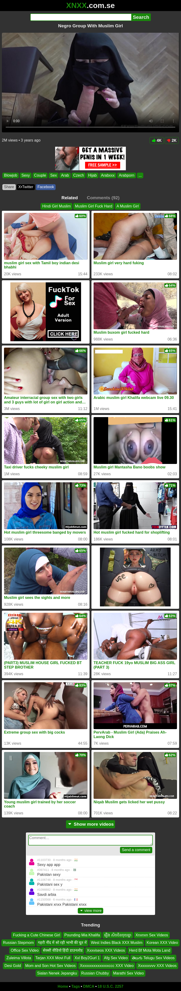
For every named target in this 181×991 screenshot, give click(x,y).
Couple (40, 175)
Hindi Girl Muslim (56, 206)
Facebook (45, 187)
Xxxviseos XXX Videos (106, 950)
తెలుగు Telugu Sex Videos (153, 958)
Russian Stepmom (18, 943)
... (140, 175)
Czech (78, 175)
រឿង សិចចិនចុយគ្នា (117, 935)
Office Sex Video (25, 950)
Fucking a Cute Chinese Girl (36, 935)
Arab (65, 175)
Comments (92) (103, 197)
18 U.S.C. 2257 (110, 986)
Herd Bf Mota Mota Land (149, 950)
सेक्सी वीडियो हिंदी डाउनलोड (62, 950)
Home (63, 986)
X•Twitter (25, 187)
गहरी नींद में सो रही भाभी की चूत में (62, 943)
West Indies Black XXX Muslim (116, 943)
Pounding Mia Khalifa (82, 935)
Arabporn (126, 175)
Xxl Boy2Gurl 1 (87, 958)
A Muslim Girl (127, 206)
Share (9, 187)
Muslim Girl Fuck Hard (93, 206)
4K (156, 140)
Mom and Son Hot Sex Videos (50, 966)
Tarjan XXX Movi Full (52, 958)
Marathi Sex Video (128, 973)
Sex (53, 175)
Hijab (92, 175)
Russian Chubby (95, 973)
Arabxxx (108, 175)
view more (90, 911)
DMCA (88, 986)
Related (70, 197)
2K (172, 140)
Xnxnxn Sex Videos (152, 935)
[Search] (80, 17)
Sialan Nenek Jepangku (57, 973)
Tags (75, 986)
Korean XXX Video (162, 943)
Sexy (25, 175)
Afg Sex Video (116, 958)
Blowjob (10, 175)
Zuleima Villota (18, 958)
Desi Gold (12, 966)
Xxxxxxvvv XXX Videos (157, 966)
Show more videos (90, 824)
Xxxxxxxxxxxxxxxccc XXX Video (107, 966)
